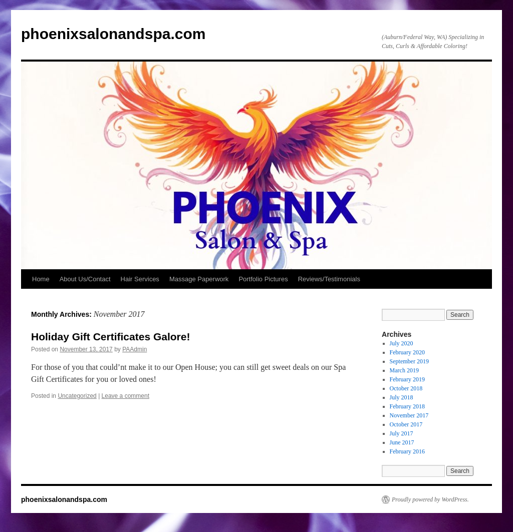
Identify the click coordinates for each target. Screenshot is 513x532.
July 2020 (401, 343)
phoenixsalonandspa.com (113, 34)
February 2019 (407, 379)
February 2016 (407, 451)
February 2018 (407, 406)
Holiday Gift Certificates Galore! (110, 336)
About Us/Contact (85, 279)
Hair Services (140, 279)
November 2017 (409, 415)
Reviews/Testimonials (329, 279)
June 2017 (402, 442)
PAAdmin (134, 349)
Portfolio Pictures (263, 279)
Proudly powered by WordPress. (430, 499)
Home (41, 279)
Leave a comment (125, 395)
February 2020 (407, 352)
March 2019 (404, 370)
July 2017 (401, 433)
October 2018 (406, 388)
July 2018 (401, 397)
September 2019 (409, 361)
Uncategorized (77, 395)
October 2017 (406, 424)
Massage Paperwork (199, 279)
